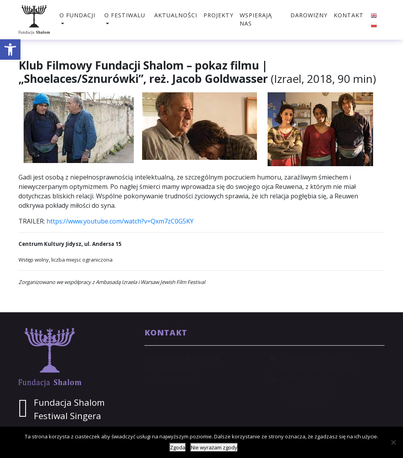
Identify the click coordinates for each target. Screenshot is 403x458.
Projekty (218, 15)
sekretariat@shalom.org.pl (320, 368)
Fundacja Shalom (69, 402)
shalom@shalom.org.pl (314, 358)
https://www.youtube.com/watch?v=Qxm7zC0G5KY (120, 221)
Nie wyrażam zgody (214, 447)
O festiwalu (124, 15)
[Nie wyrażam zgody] (393, 442)
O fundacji (77, 15)
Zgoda (177, 447)
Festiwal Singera (67, 416)
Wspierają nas (256, 19)
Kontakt (349, 15)
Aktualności (175, 15)
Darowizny (308, 15)
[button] (10, 49)
